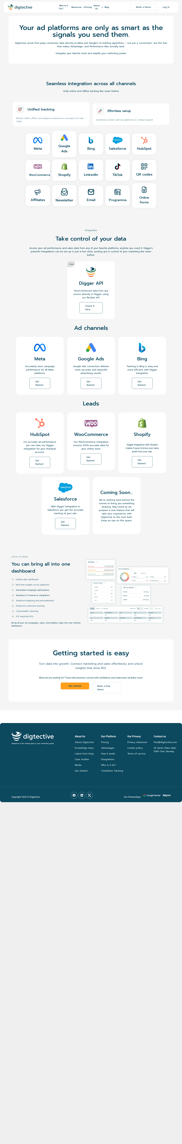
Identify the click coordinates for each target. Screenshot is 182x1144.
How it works (108, 753)
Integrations (107, 759)
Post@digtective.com (165, 742)
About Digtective (84, 742)
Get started (81, 771)
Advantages (107, 748)
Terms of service (136, 753)
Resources (77, 7)
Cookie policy (135, 748)
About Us (98, 7)
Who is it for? (108, 765)
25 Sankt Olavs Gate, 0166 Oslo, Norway (165, 749)
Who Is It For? (63, 7)
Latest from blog (84, 753)
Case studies (82, 759)
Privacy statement (137, 742)
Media (78, 765)
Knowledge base (84, 748)
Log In (166, 7)
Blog (107, 7)
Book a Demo (143, 7)
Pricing (88, 7)
